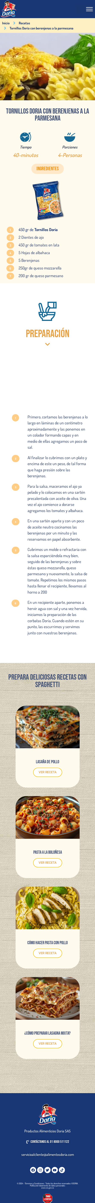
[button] (47, 169)
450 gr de (38, 229)
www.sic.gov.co (47, 1187)
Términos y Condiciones (34, 1183)
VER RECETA (48, 772)
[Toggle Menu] (89, 9)
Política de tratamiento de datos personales (47, 1185)
